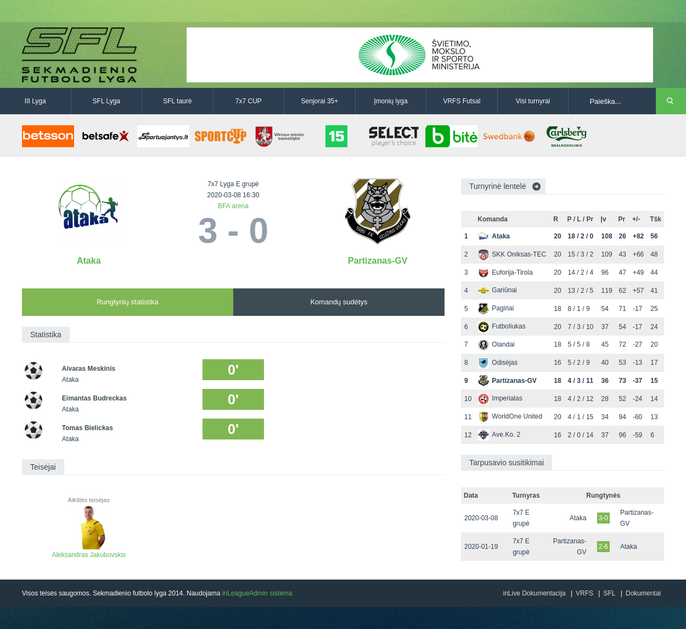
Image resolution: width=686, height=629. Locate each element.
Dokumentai (643, 593)
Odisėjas (498, 362)
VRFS (584, 593)
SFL (609, 593)
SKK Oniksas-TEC (512, 254)
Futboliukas (501, 326)
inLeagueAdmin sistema (257, 593)
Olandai (496, 344)
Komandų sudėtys (338, 302)
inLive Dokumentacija (534, 593)
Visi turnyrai (533, 101)
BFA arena (233, 206)
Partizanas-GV (377, 260)
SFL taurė (177, 101)
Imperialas (500, 398)
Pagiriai (496, 308)
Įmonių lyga (390, 101)
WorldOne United (510, 416)
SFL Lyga (106, 101)
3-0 (603, 518)
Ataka (89, 260)
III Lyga (35, 101)
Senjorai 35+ (320, 101)
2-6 (603, 546)
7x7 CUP (248, 101)
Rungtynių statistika (128, 302)
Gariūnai (497, 290)
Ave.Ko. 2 (499, 434)
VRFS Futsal (461, 101)
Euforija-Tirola (505, 272)
